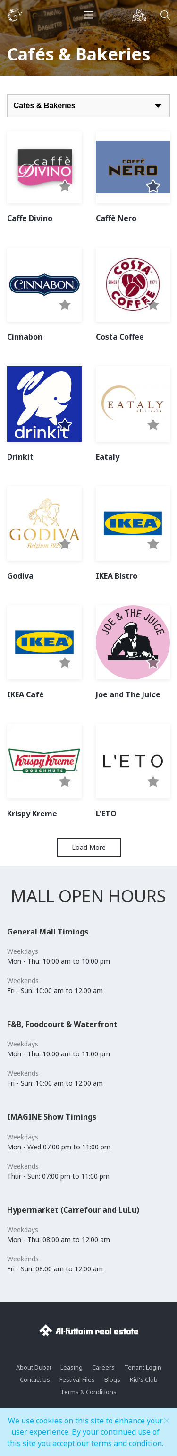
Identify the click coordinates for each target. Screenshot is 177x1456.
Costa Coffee (120, 337)
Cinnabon (24, 337)
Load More (89, 847)
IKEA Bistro (116, 576)
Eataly (107, 457)
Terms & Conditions (88, 1391)
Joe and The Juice (128, 694)
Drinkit (20, 457)
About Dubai (33, 1367)
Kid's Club (144, 1379)
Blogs (112, 1379)
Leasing (71, 1367)
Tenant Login (142, 1367)
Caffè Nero (116, 218)
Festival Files (77, 1379)
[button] (65, 187)
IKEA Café (25, 694)
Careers (103, 1367)
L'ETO (106, 813)
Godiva (20, 576)
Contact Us (35, 1379)
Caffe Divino (29, 218)
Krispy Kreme (32, 813)
